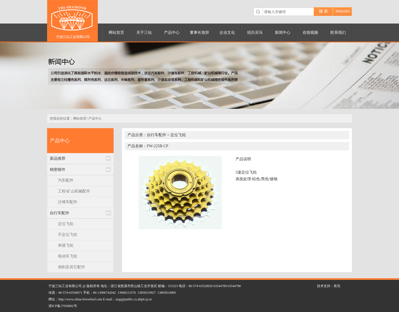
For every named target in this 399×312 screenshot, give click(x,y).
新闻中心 (282, 32)
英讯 (337, 286)
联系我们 (338, 32)
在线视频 (310, 32)
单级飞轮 (65, 245)
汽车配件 (65, 180)
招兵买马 (255, 32)
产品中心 (172, 32)
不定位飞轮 (67, 235)
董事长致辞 (199, 32)
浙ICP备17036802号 (62, 306)
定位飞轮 (65, 224)
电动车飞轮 (67, 256)
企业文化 (227, 32)
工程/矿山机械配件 (74, 191)
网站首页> (80, 118)
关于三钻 (144, 32)
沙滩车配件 (67, 202)
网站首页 (116, 32)
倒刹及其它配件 (71, 267)
